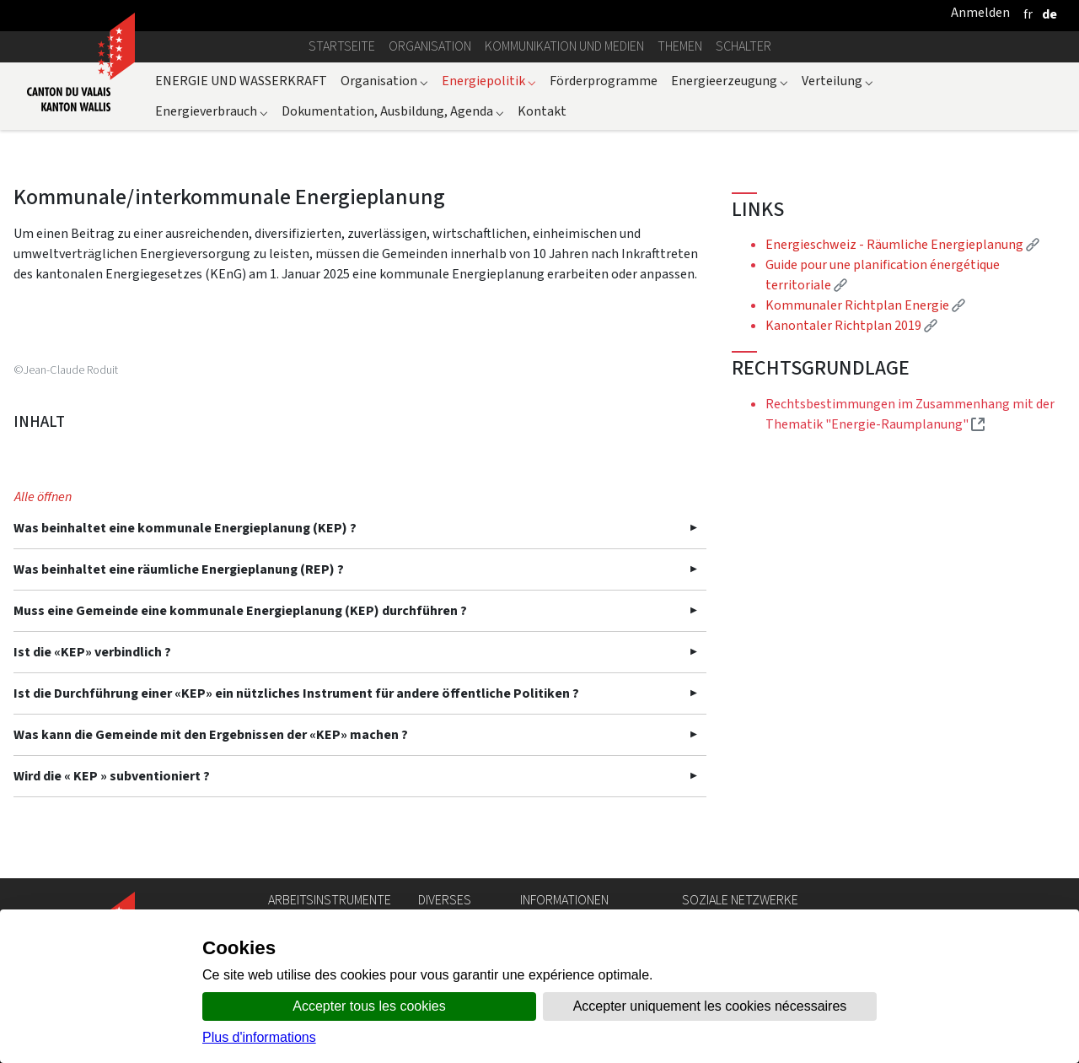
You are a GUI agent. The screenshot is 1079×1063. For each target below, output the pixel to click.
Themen (680, 46)
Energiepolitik (489, 80)
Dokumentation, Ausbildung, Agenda (393, 111)
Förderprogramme (604, 80)
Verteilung (837, 80)
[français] (1028, 14)
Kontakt (542, 111)
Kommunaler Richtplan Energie (865, 305)
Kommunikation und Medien (564, 46)
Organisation (430, 46)
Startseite (342, 46)
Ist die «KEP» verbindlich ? (92, 652)
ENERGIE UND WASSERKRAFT (241, 80)
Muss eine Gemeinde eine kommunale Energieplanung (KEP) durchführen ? (240, 610)
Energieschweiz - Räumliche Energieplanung (902, 244)
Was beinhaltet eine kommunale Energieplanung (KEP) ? (185, 528)
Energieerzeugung (729, 80)
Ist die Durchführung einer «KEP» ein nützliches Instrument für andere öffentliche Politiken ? (296, 693)
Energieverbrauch (211, 111)
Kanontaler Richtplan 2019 (851, 325)
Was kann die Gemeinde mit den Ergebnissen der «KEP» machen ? (210, 734)
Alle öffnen (43, 496)
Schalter (743, 46)
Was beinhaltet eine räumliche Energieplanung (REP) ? (178, 569)
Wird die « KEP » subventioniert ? (111, 776)
